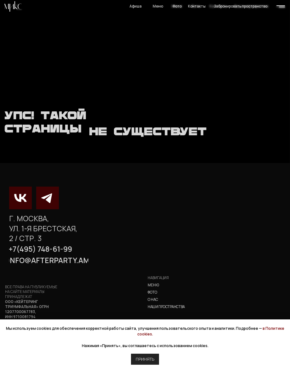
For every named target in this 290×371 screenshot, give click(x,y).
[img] (13, 6)
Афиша (135, 6)
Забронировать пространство (240, 6)
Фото (177, 6)
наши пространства (166, 306)
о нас (153, 299)
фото (152, 292)
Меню (158, 6)
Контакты (197, 6)
